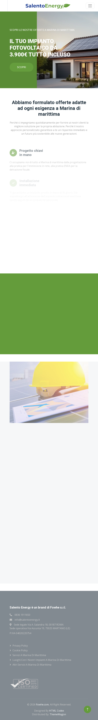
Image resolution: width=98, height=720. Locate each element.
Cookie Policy (20, 650)
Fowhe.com (42, 704)
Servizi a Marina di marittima (29, 655)
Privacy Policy (20, 645)
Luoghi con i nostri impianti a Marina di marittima (42, 660)
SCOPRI (21, 67)
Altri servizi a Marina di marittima (32, 664)
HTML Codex (56, 710)
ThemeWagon (58, 714)
